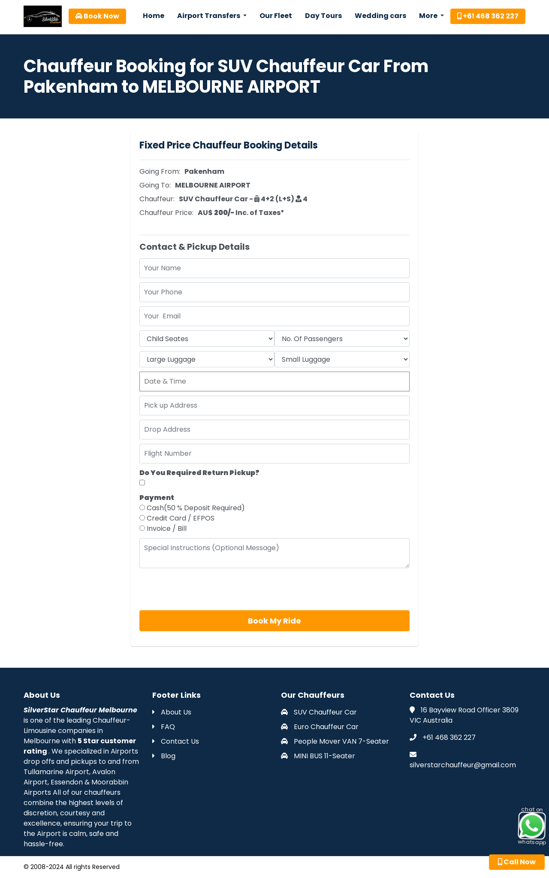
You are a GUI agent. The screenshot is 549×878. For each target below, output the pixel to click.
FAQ (163, 727)
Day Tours (323, 16)
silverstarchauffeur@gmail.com (463, 765)
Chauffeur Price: (166, 213)
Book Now (97, 16)
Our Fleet (275, 16)
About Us (171, 712)
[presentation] (204, 589)
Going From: (159, 171)
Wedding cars (380, 16)
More (429, 16)
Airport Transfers (209, 16)
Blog (163, 756)
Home (153, 16)
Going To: (155, 185)
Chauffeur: (157, 199)
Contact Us (175, 741)
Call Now (517, 862)
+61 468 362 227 (488, 16)
